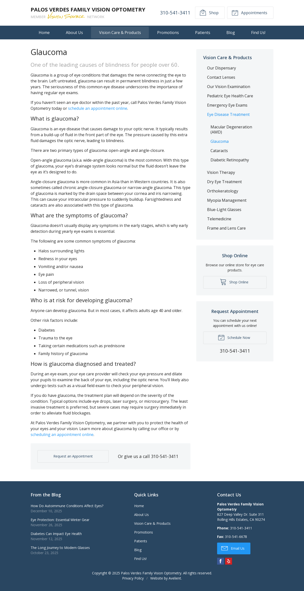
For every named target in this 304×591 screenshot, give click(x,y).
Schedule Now (234, 337)
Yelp (228, 561)
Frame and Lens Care (226, 228)
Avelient (175, 578)
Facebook (220, 561)
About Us (74, 32)
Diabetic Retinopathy (229, 160)
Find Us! (258, 32)
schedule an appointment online (97, 108)
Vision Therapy (221, 172)
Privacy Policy (133, 578)
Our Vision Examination (228, 86)
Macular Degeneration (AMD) (231, 129)
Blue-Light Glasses (224, 209)
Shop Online (234, 281)
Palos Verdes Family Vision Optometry (151, 573)
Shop (209, 12)
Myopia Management (226, 200)
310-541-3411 (175, 12)
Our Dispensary (221, 68)
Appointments (249, 12)
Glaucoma (219, 141)
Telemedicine (219, 219)
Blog (230, 32)
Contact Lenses (221, 77)
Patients (202, 32)
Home (44, 32)
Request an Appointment (73, 456)
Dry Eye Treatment (224, 181)
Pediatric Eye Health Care (230, 96)
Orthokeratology (222, 191)
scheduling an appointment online (62, 434)
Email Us (233, 548)
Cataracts (219, 150)
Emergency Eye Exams (227, 105)
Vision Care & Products (120, 32)
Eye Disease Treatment (228, 114)
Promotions (168, 32)
